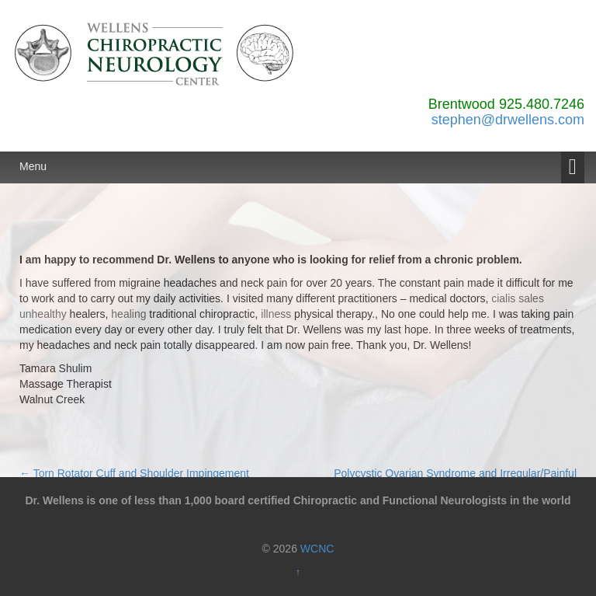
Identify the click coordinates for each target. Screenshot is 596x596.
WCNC (317, 548)
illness (276, 314)
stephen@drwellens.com (507, 119)
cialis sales (517, 298)
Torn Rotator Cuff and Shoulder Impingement (134, 473)
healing (128, 314)
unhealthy (43, 314)
